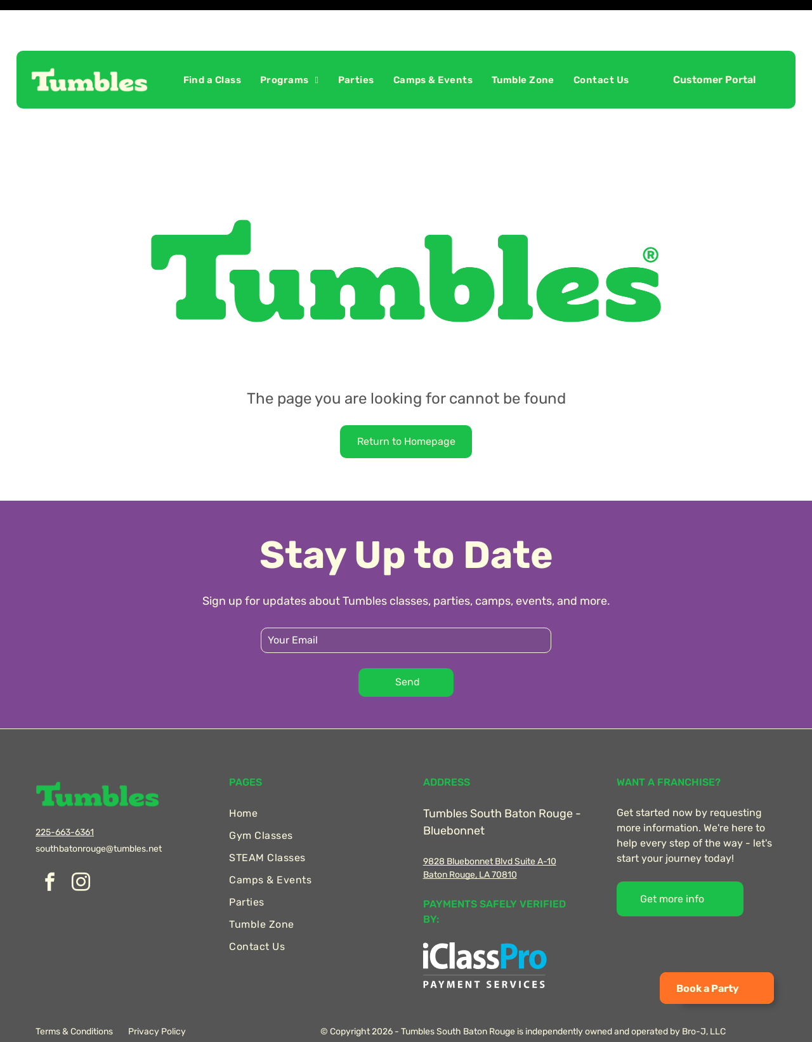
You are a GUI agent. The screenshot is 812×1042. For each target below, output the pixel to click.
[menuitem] (212, 48)
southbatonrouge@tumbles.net (99, 817)
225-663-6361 (65, 800)
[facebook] (49, 851)
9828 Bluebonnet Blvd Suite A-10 (489, 829)
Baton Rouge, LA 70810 (470, 843)
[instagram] (81, 851)
